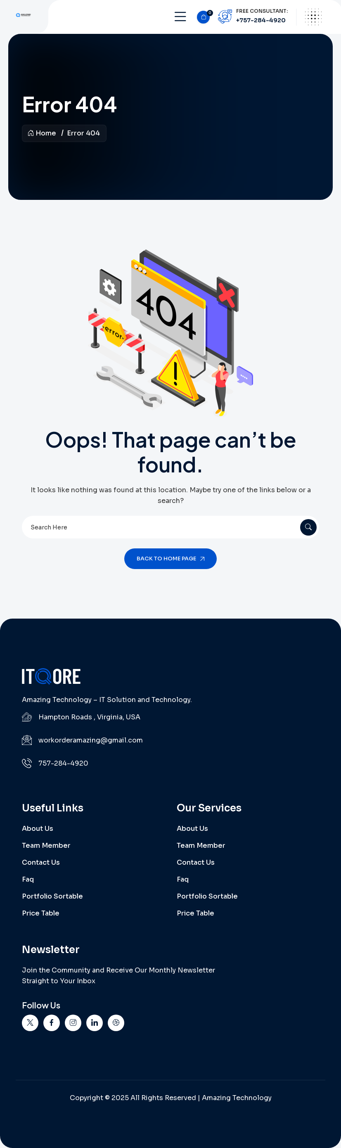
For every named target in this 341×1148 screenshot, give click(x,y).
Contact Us (41, 862)
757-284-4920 (63, 763)
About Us (37, 828)
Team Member (46, 845)
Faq (28, 879)
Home (41, 133)
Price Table (40, 913)
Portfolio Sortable (52, 896)
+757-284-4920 (261, 20)
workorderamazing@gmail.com (90, 740)
